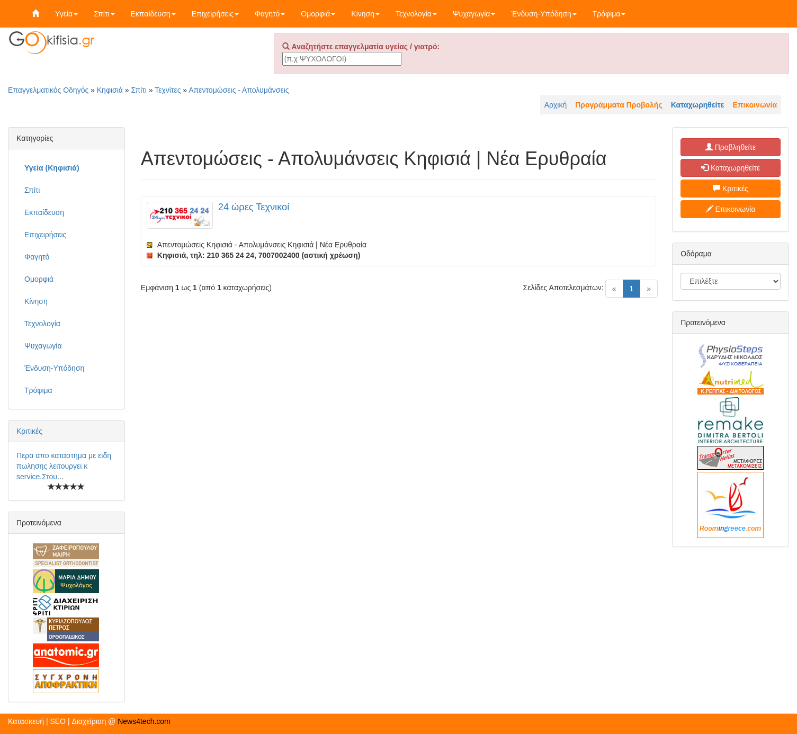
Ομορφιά (318, 14)
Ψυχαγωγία (474, 14)
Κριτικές (29, 431)
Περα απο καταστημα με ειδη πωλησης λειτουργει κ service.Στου (63, 466)
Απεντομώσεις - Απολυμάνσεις (239, 90)
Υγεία (66, 14)
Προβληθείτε (730, 147)
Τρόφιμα (609, 14)
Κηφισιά (110, 90)
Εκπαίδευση (153, 14)
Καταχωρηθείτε (730, 168)
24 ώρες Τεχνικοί (253, 207)
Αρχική (555, 105)
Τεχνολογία (416, 14)
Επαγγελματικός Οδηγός (48, 90)
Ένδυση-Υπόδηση (543, 14)
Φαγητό (270, 14)
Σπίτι (104, 14)
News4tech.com (144, 721)
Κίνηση (365, 14)
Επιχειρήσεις (215, 14)
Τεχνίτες (168, 90)
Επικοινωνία (731, 209)
